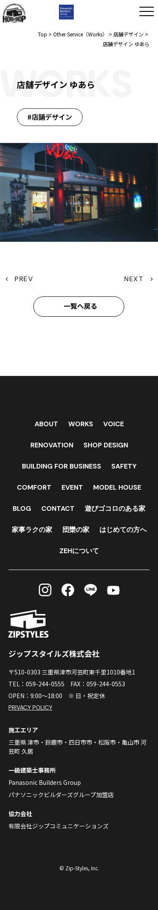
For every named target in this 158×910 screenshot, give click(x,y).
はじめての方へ (123, 529)
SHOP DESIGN (105, 445)
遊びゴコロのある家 (115, 508)
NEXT (133, 278)
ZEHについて (79, 550)
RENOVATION (51, 445)
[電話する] (106, 11)
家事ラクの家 (32, 529)
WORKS (80, 423)
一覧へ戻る (80, 306)
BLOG (22, 508)
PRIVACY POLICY (30, 707)
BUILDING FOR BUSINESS (61, 466)
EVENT (72, 487)
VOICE (113, 423)
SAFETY (124, 466)
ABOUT (46, 423)
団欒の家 (75, 529)
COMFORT (34, 487)
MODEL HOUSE (117, 487)
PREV (24, 278)
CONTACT (58, 508)
